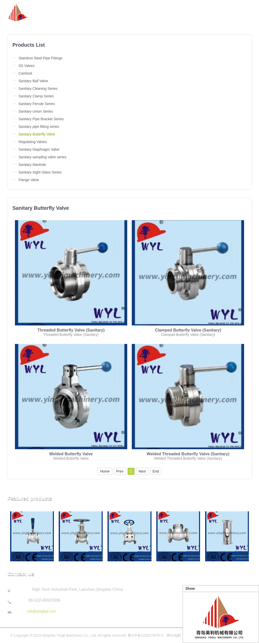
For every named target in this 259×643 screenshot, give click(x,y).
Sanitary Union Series (35, 111)
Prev (120, 471)
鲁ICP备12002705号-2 (145, 635)
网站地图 (174, 635)
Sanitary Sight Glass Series (39, 172)
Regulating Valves (32, 142)
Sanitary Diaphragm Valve (38, 149)
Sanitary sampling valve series (42, 157)
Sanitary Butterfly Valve (36, 134)
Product (152, 12)
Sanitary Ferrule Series (36, 104)
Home (105, 471)
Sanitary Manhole (32, 165)
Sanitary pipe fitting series (38, 127)
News (125, 12)
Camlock (25, 73)
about (99, 12)
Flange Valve (28, 180)
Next (142, 471)
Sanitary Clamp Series (36, 96)
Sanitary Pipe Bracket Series (40, 119)
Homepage (69, 12)
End (156, 471)
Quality (215, 12)
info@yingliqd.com (41, 611)
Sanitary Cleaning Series (37, 88)
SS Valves (26, 66)
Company (184, 12)
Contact (243, 12)
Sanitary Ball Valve (33, 81)
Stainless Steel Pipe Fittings (40, 58)
